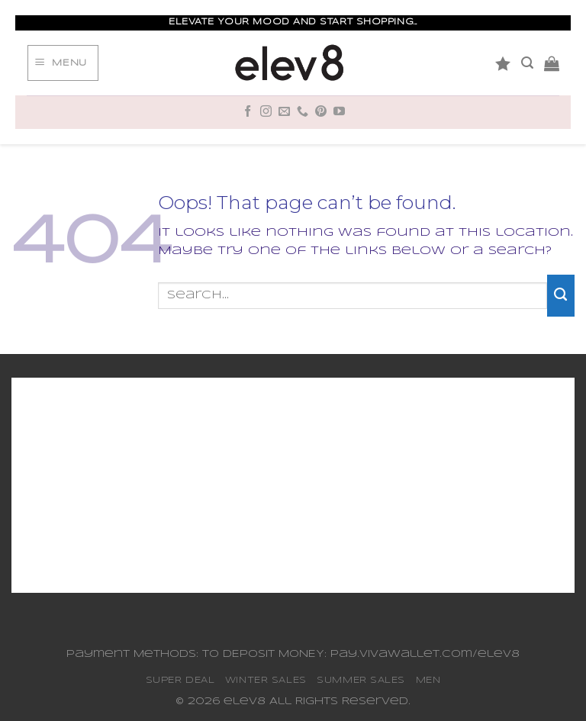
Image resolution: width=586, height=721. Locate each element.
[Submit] (561, 295)
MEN (428, 680)
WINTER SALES (266, 680)
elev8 (245, 702)
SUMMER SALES (361, 680)
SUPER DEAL (180, 680)
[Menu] (62, 63)
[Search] (527, 63)
